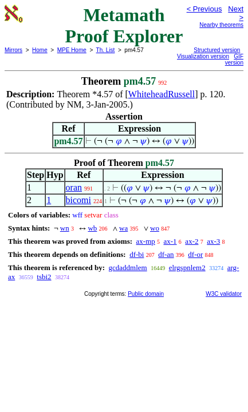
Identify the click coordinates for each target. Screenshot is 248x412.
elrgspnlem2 (187, 267)
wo (154, 228)
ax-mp (145, 241)
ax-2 (191, 241)
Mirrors (13, 50)
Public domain (146, 294)
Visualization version (203, 56)
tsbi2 (44, 276)
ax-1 (170, 241)
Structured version (217, 50)
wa (123, 228)
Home (40, 50)
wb (92, 228)
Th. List (105, 50)
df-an (166, 254)
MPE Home (71, 50)
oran (74, 187)
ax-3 (213, 241)
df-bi (136, 254)
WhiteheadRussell (161, 94)
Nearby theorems (221, 25)
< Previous (204, 9)
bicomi (78, 200)
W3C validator (224, 294)
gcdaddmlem (127, 267)
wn (64, 228)
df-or (195, 254)
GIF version (234, 59)
